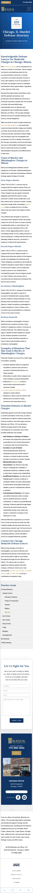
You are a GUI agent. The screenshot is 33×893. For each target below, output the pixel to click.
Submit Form (16, 720)
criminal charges (10, 66)
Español (6, 2)
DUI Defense (5, 639)
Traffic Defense (6, 643)
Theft (4, 627)
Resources (16, 878)
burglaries (15, 382)
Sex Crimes (6, 620)
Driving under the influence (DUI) (14, 390)
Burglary (5, 631)
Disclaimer (16, 870)
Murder (7, 612)
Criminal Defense (6, 589)
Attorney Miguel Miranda (9, 125)
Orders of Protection (11, 601)
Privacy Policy (16, 874)
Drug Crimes (6, 623)
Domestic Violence (11, 597)
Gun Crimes (6, 616)
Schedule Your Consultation (16, 41)
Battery (7, 608)
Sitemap (17, 882)
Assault (7, 604)
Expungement (7, 635)
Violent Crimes (7, 593)
